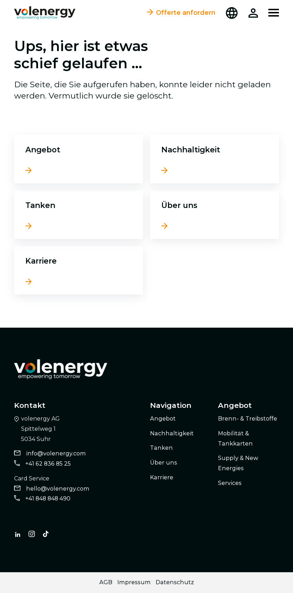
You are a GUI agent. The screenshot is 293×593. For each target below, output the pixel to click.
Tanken (40, 205)
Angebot (42, 149)
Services (230, 483)
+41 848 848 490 (47, 498)
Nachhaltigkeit (190, 149)
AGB (105, 582)
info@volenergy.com (56, 453)
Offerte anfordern (181, 13)
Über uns (179, 205)
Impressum (134, 582)
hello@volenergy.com (57, 488)
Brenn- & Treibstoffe (247, 418)
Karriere (41, 260)
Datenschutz (175, 582)
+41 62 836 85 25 (48, 463)
